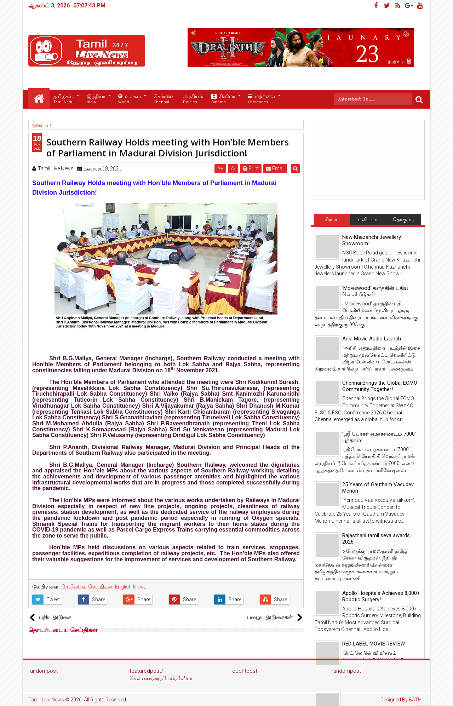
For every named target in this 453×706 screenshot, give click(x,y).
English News (131, 587)
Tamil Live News (46, 699)
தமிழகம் (63, 99)
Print (252, 168)
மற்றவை (261, 99)
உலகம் (129, 99)
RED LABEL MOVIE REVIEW (373, 644)
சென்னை (164, 99)
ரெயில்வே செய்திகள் (87, 587)
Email (276, 168)
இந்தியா (96, 99)
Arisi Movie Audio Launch (371, 338)
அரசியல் (193, 99)
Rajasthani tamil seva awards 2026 (376, 538)
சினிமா (223, 99)
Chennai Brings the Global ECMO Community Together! (379, 386)
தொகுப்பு (403, 219)
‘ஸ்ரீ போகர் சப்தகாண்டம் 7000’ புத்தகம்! (379, 437)
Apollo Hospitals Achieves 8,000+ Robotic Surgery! (381, 596)
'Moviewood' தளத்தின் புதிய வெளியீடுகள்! (375, 291)
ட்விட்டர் (368, 219)
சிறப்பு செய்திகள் (332, 221)
